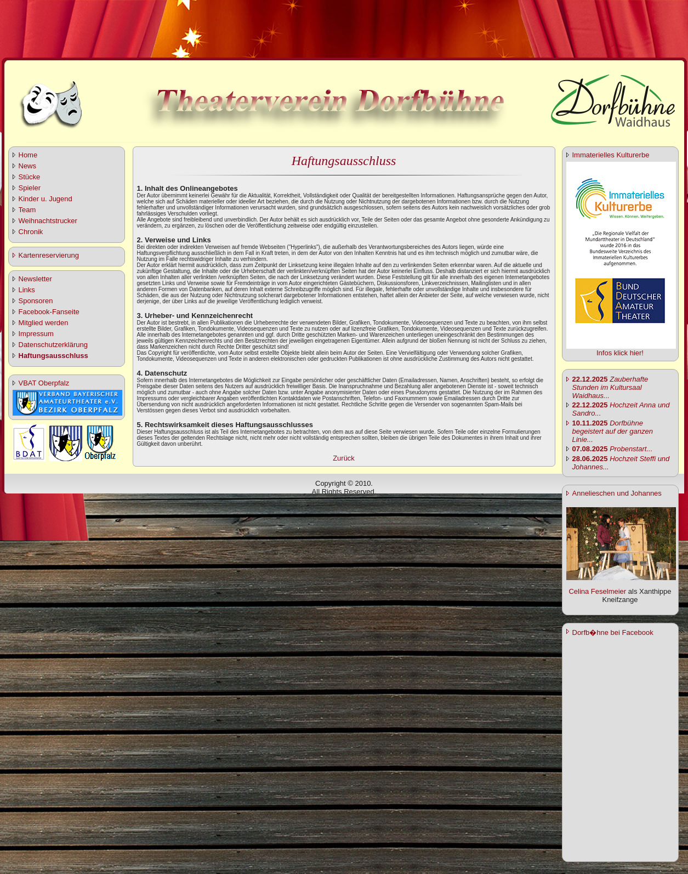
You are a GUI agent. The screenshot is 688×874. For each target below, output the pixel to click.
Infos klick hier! (620, 353)
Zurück (344, 458)
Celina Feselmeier (597, 591)
